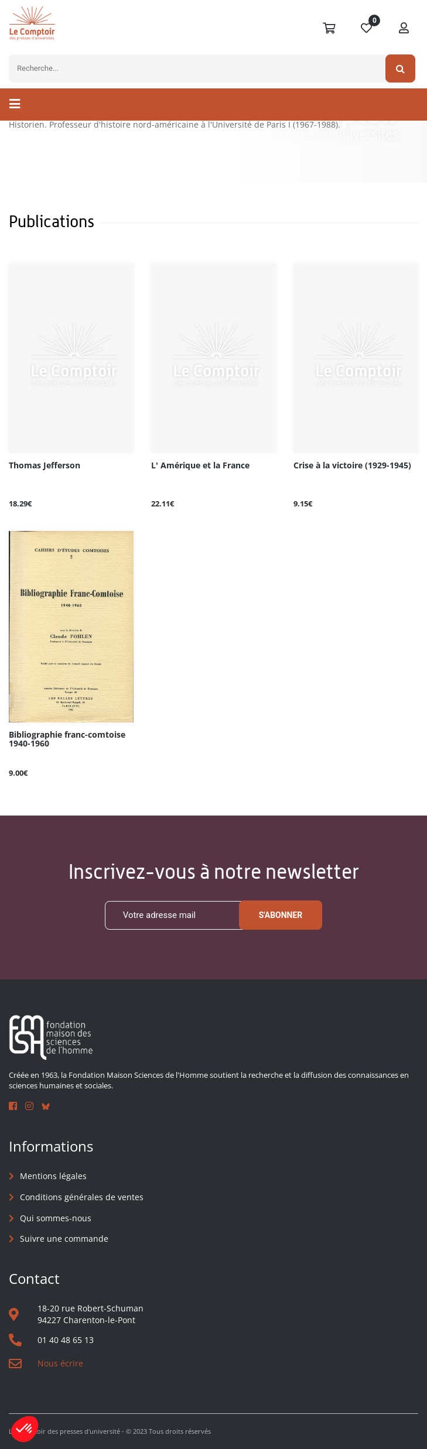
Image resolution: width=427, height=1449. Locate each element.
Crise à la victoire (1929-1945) (352, 466)
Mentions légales (53, 1176)
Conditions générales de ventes (82, 1197)
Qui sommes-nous (55, 1218)
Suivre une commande (64, 1238)
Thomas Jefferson (44, 466)
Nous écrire (60, 1363)
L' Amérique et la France (200, 466)
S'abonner (281, 915)
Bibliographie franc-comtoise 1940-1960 (67, 739)
